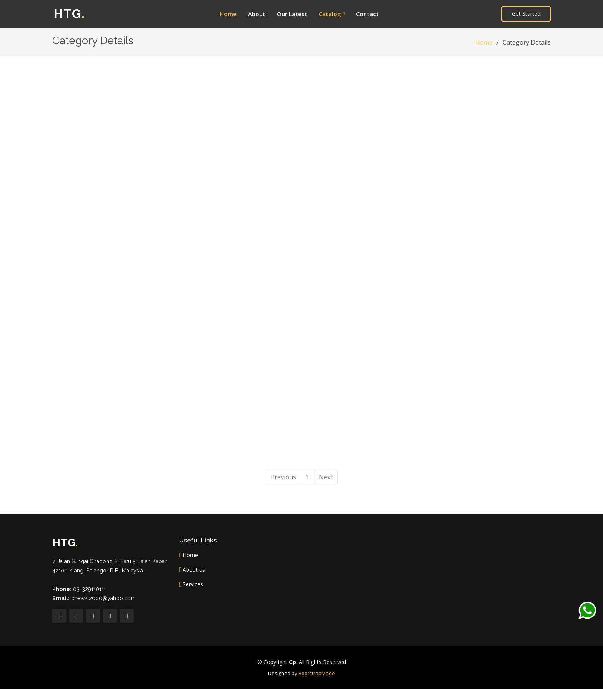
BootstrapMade (316, 673)
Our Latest (292, 14)
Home (228, 14)
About (256, 14)
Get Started (526, 13)
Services (193, 584)
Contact (367, 14)
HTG (69, 14)
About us (194, 569)
